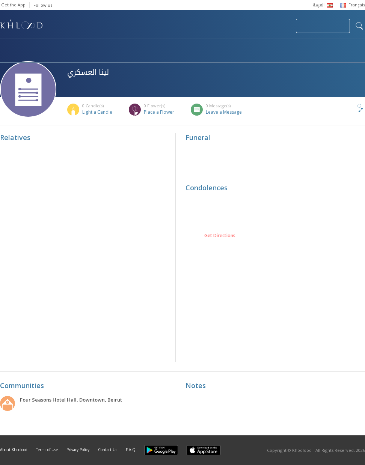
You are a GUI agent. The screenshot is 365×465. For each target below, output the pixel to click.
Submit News (240, 26)
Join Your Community (323, 26)
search (359, 26)
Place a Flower (159, 112)
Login (277, 26)
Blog (310, 47)
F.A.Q (131, 449)
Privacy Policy (77, 449)
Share (347, 108)
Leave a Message (224, 112)
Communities (152, 47)
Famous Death (262, 47)
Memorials (207, 47)
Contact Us (107, 449)
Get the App (13, 5)
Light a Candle (97, 112)
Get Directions (219, 236)
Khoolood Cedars (33, 55)
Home (7, 47)
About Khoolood (13, 449)
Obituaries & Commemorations (76, 47)
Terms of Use (47, 449)
